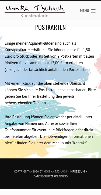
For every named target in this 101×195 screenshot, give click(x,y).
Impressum (77, 171)
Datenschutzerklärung (50, 176)
